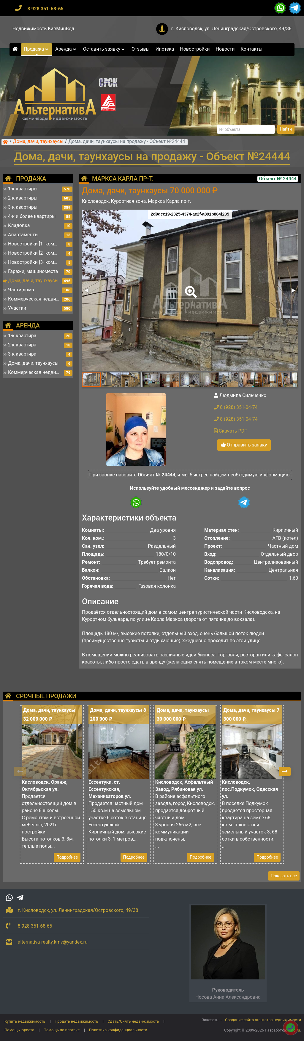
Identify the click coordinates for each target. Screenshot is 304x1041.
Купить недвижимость (24, 1021)
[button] (189, 288)
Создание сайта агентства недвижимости (263, 1020)
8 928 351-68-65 (45, 9)
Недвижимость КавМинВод (43, 28)
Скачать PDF (230, 431)
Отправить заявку (244, 445)
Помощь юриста (19, 1030)
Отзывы (141, 49)
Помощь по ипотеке (62, 1030)
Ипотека (165, 49)
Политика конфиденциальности (118, 1030)
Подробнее (67, 857)
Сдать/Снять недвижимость (133, 1021)
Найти (286, 129)
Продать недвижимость (76, 1021)
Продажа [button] (36, 49)
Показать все (284, 875)
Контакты (251, 49)
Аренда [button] (66, 49)
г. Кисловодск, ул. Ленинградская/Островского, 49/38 (231, 28)
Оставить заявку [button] (104, 49)
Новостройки (195, 49)
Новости (225, 49)
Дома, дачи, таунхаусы (38, 141)
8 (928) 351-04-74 (236, 407)
